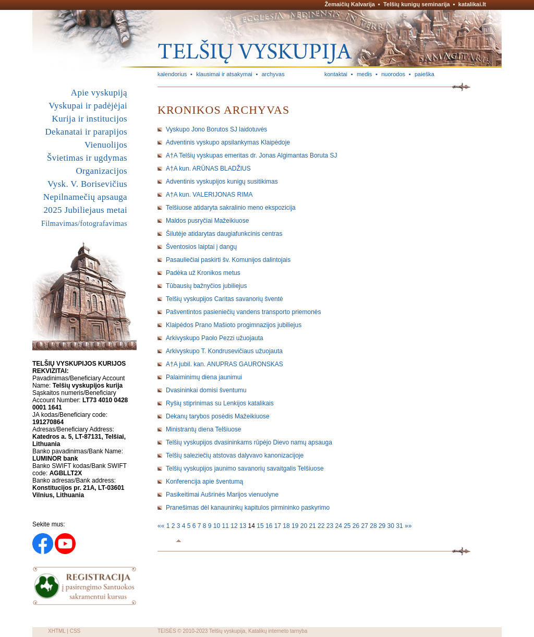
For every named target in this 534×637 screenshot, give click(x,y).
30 (391, 526)
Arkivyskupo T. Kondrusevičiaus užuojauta (224, 351)
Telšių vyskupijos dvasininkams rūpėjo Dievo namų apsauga (249, 442)
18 (287, 526)
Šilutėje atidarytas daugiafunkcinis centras (224, 233)
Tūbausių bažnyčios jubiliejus (206, 286)
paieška (424, 74)
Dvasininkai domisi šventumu (206, 390)
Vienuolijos (105, 145)
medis (364, 74)
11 (226, 526)
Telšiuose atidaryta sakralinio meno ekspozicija (231, 207)
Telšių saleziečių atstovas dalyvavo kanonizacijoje (235, 455)
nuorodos (393, 74)
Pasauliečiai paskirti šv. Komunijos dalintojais (228, 259)
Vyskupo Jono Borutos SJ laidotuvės (216, 129)
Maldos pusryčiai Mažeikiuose (207, 220)
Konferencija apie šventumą (204, 481)
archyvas (273, 74)
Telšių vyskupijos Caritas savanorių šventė (224, 299)
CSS (75, 631)
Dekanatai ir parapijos (86, 132)
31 (400, 526)
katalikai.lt (472, 4)
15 (261, 526)
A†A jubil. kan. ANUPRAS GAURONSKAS (224, 364)
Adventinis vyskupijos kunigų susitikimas (222, 181)
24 (339, 526)
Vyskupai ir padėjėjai (87, 106)
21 (313, 526)
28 (374, 526)
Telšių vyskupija (227, 631)
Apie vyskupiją (99, 93)
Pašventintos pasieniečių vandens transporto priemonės (243, 312)
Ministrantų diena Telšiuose (203, 429)
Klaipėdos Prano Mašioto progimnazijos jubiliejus (233, 325)
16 (269, 526)
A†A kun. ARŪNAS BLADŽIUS (208, 168)
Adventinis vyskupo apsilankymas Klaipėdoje (228, 142)
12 (234, 526)
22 (322, 526)
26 (357, 526)
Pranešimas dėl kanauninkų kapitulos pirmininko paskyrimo (248, 507)
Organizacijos (101, 171)
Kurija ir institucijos (89, 119)
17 (278, 526)
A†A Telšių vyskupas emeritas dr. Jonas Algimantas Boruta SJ (251, 155)
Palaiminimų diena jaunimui (204, 377)
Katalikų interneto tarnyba (277, 631)
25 (348, 526)
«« (161, 526)
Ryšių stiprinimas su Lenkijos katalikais (220, 403)
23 (330, 526)
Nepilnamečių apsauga (85, 197)
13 (243, 526)
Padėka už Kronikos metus (203, 273)
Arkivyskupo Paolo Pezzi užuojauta (214, 338)
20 (304, 526)
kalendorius (172, 74)
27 (365, 526)
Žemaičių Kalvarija (349, 4)
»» (408, 526)
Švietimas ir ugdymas (87, 158)
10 (217, 526)
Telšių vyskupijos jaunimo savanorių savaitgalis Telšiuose (245, 468)
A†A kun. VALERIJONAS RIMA (209, 194)
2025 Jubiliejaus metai (85, 210)
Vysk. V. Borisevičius (87, 184)
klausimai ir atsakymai (224, 74)
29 (383, 526)
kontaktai (335, 74)
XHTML (57, 631)
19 (296, 526)
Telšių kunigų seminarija (416, 4)
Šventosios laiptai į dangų (201, 246)
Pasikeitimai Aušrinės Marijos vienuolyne (222, 494)
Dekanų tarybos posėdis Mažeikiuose (218, 416)
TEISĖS (166, 631)
